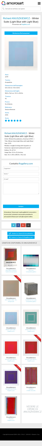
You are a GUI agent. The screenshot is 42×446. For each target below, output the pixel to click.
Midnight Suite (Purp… (11, 389)
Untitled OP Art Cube (31, 300)
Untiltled (31, 389)
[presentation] (18, 200)
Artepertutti (11, 301)
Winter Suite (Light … (11, 329)
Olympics (11, 418)
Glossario (34, 434)
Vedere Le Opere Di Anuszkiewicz (21, 233)
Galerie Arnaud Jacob (11, 271)
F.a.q (38, 434)
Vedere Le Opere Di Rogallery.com (21, 237)
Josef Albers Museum (11, 270)
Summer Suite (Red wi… (11, 359)
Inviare (21, 206)
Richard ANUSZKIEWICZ (16, 18)
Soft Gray (31, 270)
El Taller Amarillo (31, 390)
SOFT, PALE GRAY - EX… (11, 300)
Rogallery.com (25, 24)
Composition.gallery (31, 271)
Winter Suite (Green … (31, 329)
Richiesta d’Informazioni (21, 33)
